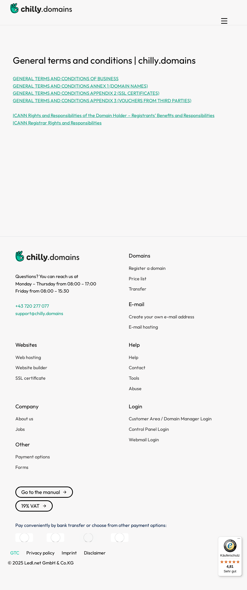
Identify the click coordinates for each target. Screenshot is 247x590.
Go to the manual (44, 492)
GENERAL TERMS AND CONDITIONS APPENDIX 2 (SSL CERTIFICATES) (86, 93)
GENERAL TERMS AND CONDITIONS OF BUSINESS (66, 79)
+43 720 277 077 (32, 306)
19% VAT (34, 506)
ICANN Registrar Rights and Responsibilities (57, 123)
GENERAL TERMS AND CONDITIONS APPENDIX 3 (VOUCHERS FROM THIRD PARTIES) (102, 100)
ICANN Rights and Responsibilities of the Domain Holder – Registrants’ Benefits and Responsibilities (113, 115)
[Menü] (239, 540)
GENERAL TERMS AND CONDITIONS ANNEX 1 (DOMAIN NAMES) (80, 86)
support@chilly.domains (39, 313)
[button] (224, 21)
